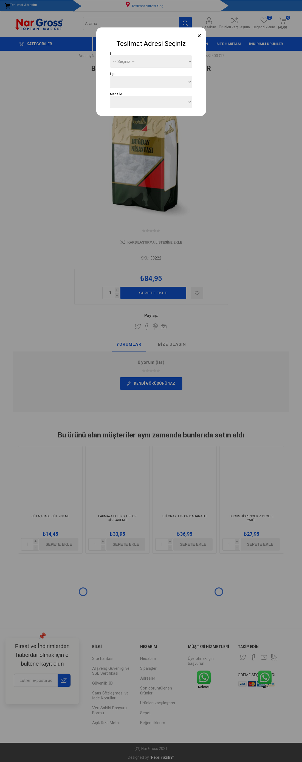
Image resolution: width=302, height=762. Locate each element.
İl (111, 53)
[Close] (199, 35)
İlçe (112, 74)
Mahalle (116, 94)
